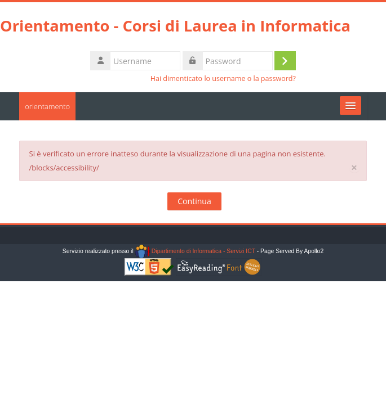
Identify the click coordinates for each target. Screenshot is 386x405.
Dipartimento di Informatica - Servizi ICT (195, 251)
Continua (194, 201)
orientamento (47, 106)
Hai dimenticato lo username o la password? (223, 78)
